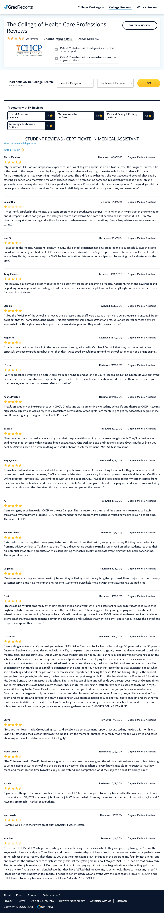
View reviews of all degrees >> (20, 143)
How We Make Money (72, 901)
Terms (21, 901)
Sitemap (122, 901)
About (7, 895)
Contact (33, 895)
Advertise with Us (100, 901)
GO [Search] (149, 83)
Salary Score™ (51, 895)
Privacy (8, 901)
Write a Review (139, 25)
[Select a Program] (75, 83)
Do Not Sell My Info (42, 901)
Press (19, 895)
